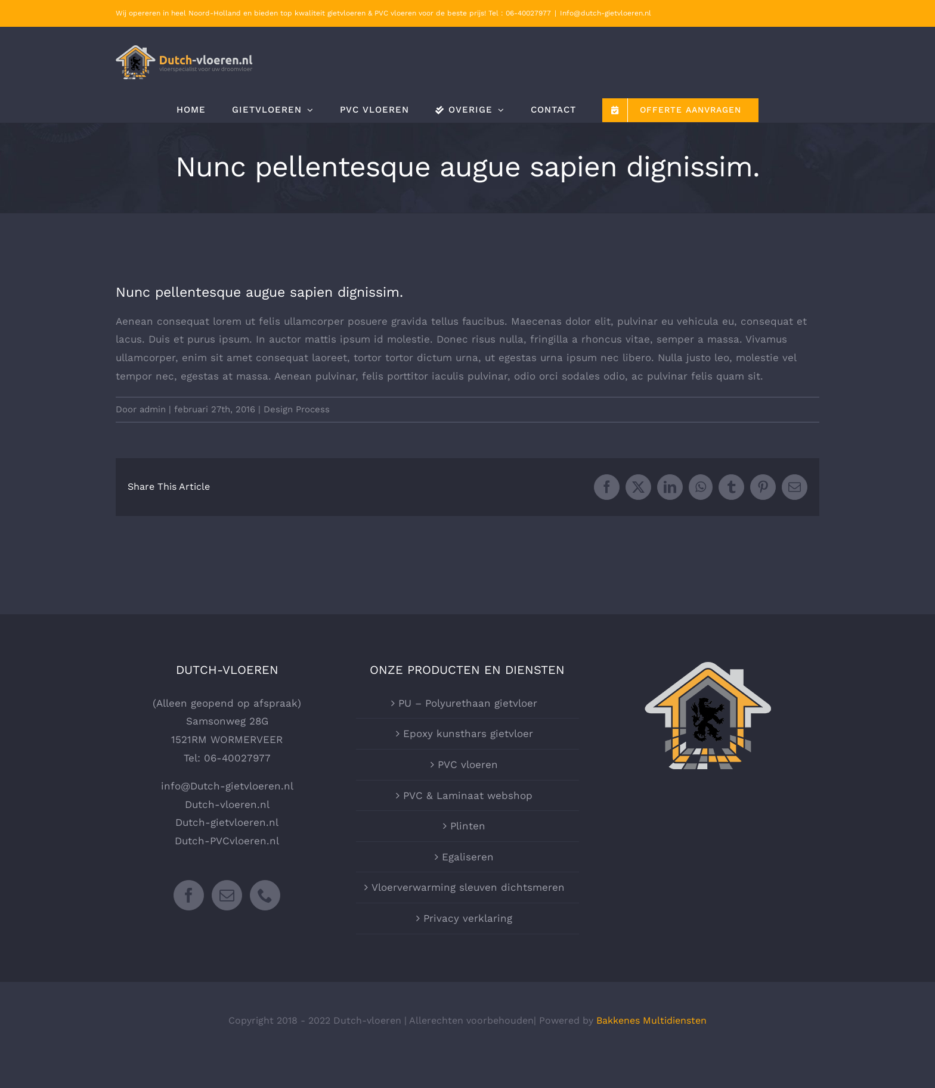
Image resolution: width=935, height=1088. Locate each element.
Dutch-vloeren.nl (227, 804)
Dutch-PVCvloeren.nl (227, 841)
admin (153, 409)
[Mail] (227, 895)
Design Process (297, 409)
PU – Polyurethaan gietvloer (467, 703)
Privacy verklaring (467, 918)
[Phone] (265, 895)
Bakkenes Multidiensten (651, 1020)
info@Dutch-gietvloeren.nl (227, 786)
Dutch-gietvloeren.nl (226, 822)
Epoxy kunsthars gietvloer (468, 733)
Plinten (467, 826)
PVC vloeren (468, 764)
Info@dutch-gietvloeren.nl (605, 13)
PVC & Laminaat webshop (467, 795)
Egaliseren (468, 857)
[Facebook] (189, 895)
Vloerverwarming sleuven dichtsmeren (468, 887)
